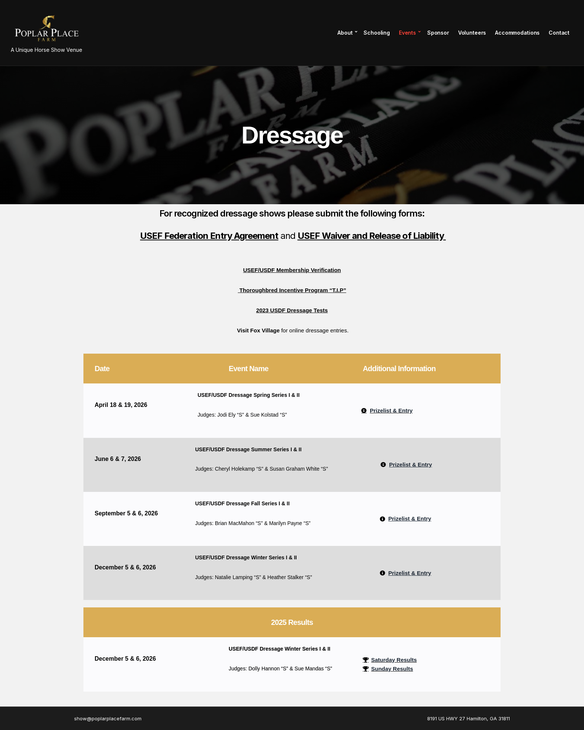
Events (407, 32)
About (344, 32)
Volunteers (472, 32)
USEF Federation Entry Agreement (209, 235)
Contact (558, 32)
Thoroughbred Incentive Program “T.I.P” (292, 290)
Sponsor (438, 32)
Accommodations (517, 32)
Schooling (376, 32)
